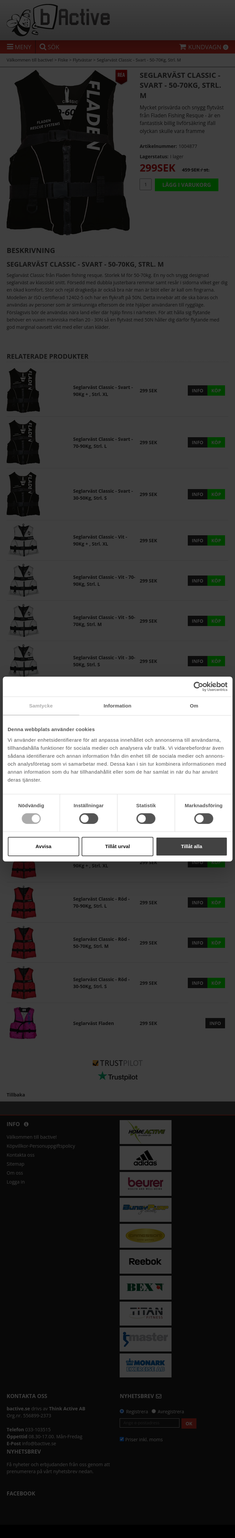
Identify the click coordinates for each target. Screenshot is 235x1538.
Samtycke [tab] (41, 705)
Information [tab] (118, 705)
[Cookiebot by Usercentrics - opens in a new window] (198, 687)
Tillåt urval (117, 846)
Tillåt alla (191, 846)
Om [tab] (194, 705)
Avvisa (44, 846)
